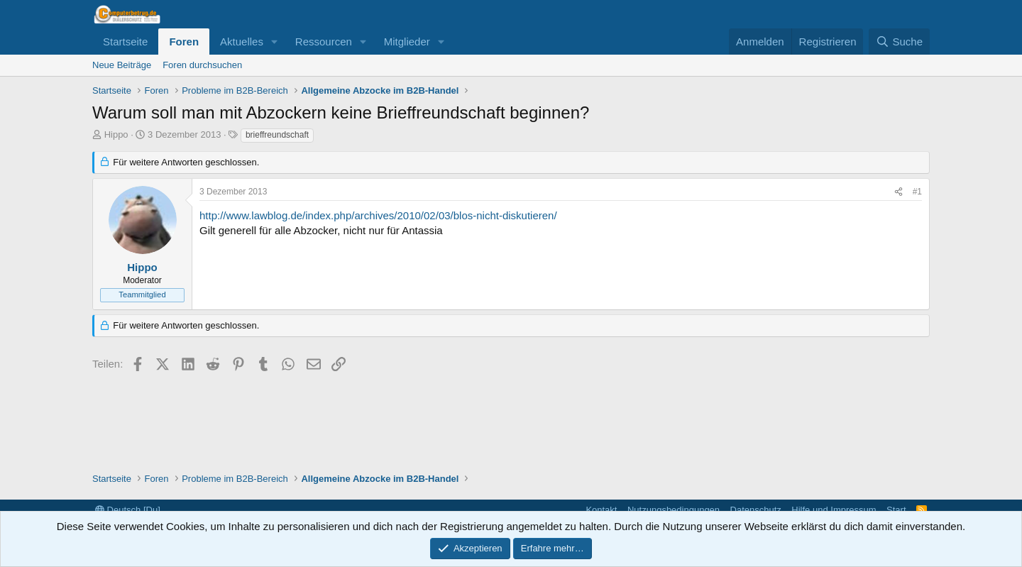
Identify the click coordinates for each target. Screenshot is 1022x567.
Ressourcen (323, 41)
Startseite (125, 41)
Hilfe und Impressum (833, 510)
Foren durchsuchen (202, 65)
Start (896, 510)
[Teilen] (898, 192)
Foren (184, 41)
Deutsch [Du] (127, 510)
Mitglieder (407, 41)
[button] (275, 41)
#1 (917, 192)
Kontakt (601, 510)
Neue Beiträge (121, 65)
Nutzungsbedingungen (673, 510)
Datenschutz (755, 510)
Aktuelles (241, 41)
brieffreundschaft (277, 135)
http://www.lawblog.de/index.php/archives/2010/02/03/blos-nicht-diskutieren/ (378, 215)
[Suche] (899, 41)
